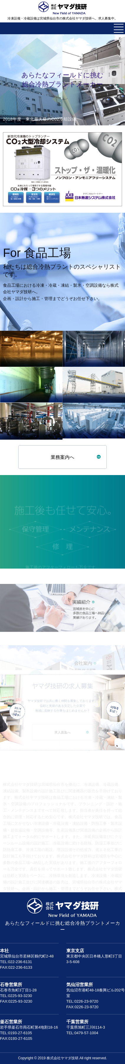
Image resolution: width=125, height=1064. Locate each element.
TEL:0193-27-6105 (16, 1033)
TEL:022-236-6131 (16, 962)
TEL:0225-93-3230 (16, 995)
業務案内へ (62, 457)
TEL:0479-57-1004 (82, 1033)
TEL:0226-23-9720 (82, 1001)
